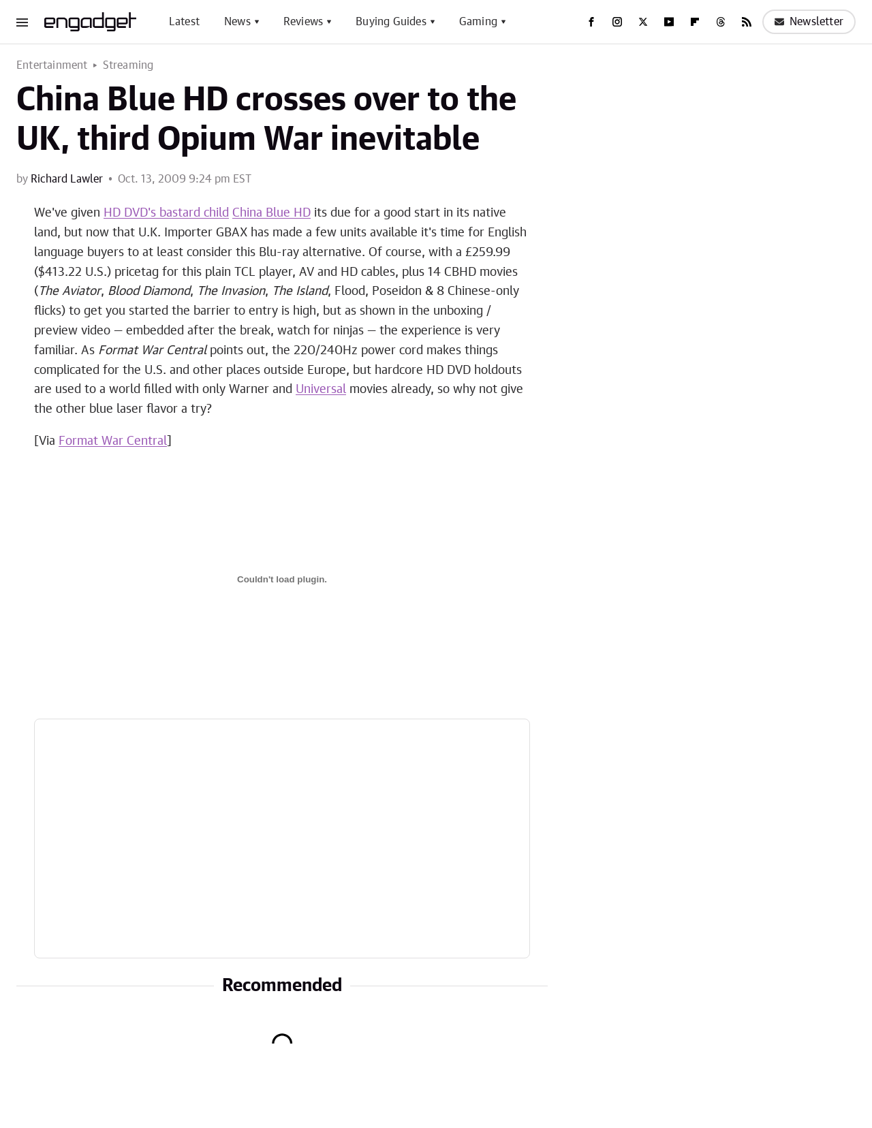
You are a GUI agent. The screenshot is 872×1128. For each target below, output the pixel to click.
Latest (184, 21)
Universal (321, 389)
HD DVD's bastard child (166, 213)
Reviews (303, 21)
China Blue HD (271, 213)
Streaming (128, 65)
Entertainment (52, 65)
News (237, 21)
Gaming (478, 21)
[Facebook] (591, 22)
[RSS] (746, 22)
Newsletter (809, 21)
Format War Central (113, 441)
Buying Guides (391, 21)
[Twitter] (643, 22)
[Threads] (721, 22)
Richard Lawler (67, 179)
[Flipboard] (695, 22)
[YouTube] (669, 22)
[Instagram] (617, 22)
